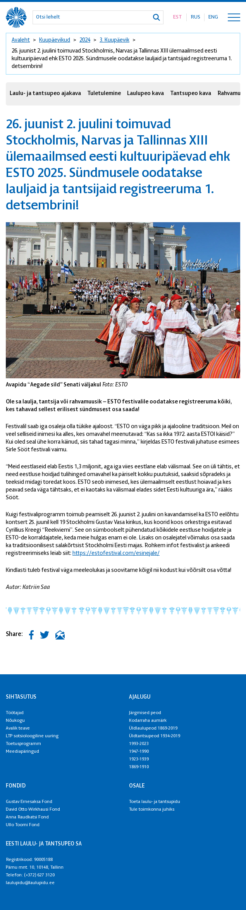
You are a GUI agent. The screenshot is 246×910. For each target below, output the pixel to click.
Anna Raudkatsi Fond (27, 817)
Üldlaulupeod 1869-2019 (153, 728)
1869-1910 (139, 767)
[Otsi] (156, 17)
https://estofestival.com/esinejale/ (116, 553)
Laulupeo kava (145, 94)
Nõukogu (15, 720)
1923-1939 (139, 759)
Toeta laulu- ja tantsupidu (154, 801)
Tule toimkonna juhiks (151, 809)
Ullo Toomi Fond (23, 825)
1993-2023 (139, 744)
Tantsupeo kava (190, 94)
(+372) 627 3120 (39, 875)
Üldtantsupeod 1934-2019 (154, 736)
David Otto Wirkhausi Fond (33, 809)
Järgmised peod (145, 713)
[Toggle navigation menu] (234, 17)
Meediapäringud (22, 751)
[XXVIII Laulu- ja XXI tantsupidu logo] (16, 17)
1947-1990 (139, 751)
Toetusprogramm (23, 744)
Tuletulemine (104, 94)
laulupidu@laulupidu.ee (30, 883)
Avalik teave (18, 728)
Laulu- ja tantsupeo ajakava (45, 94)
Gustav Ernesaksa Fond (29, 801)
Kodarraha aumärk (148, 720)
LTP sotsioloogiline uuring (32, 736)
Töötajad (15, 713)
